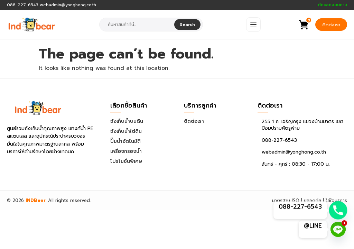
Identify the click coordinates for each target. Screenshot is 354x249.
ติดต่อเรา (331, 24)
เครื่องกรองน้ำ (126, 151)
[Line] (338, 229)
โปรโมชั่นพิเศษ (126, 161)
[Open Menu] (253, 24)
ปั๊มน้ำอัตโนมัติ (125, 141)
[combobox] (137, 24)
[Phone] (338, 210)
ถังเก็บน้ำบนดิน (126, 121)
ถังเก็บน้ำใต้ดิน (126, 131)
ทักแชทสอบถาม (332, 5)
